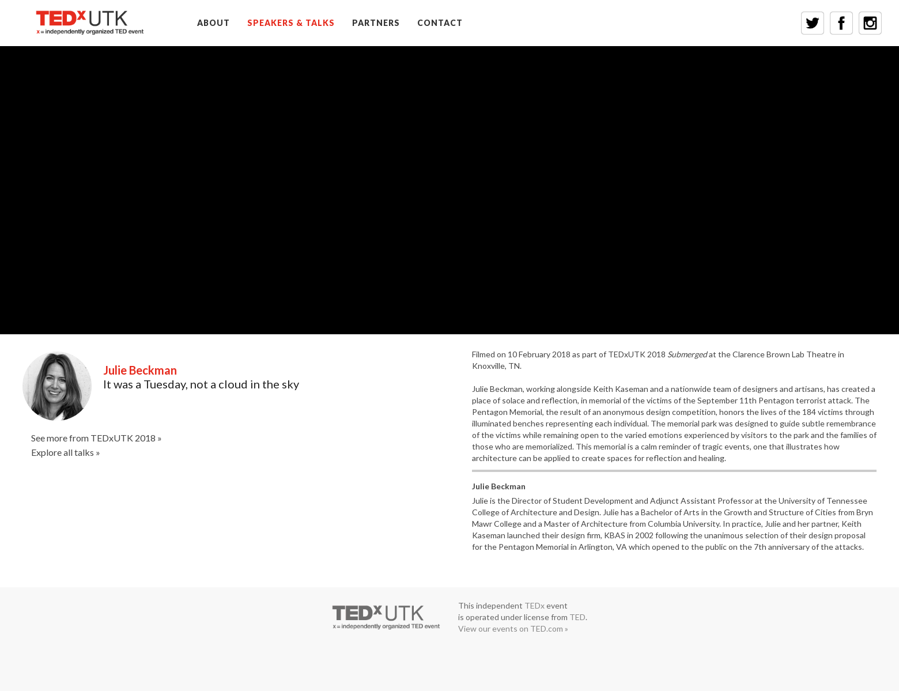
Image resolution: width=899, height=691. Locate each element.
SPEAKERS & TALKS (291, 23)
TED (577, 617)
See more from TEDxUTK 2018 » (96, 437)
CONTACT (440, 23)
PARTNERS (376, 23)
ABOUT (213, 23)
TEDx (534, 605)
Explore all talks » (65, 452)
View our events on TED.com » (513, 628)
